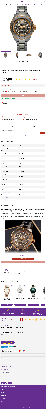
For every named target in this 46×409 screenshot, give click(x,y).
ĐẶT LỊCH (23, 136)
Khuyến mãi (6, 85)
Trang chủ (3, 4)
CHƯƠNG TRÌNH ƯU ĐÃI (8, 98)
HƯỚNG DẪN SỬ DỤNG (6, 197)
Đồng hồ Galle (6, 372)
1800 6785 (23, 313)
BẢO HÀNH (3, 199)
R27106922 (20, 299)
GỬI (43, 132)
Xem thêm (22, 255)
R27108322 (33, 299)
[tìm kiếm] (42, 2)
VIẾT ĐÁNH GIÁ (6, 275)
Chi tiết (7, 304)
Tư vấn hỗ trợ (5, 341)
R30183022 (7, 300)
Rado (15, 213)
